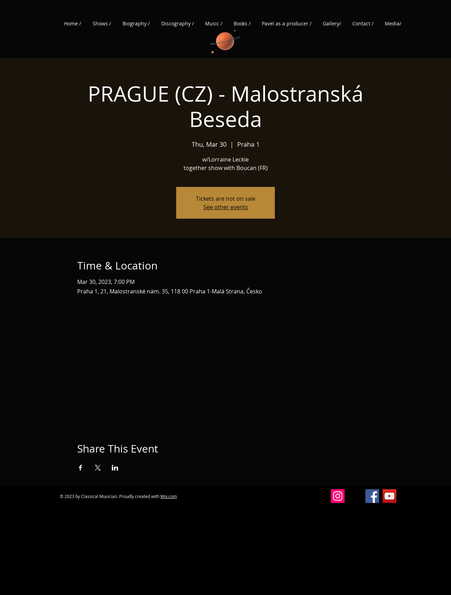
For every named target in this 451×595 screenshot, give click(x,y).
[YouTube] (389, 496)
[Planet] (225, 40)
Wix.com (168, 496)
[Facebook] (372, 496)
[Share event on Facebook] (80, 467)
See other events (225, 207)
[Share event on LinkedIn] (115, 467)
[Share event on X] (97, 467)
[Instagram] (338, 496)
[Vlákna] (355, 496)
